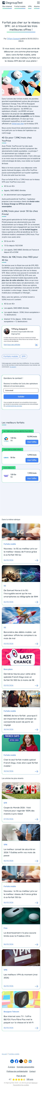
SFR (23, 356)
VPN (29, 6)
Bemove (34, 1083)
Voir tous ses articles (12, 345)
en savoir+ (13, 367)
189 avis (29, 1079)
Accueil (4, 1054)
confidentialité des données (13, 406)
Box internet (7, 6)
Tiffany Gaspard (13, 39)
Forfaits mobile (11, 356)
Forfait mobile (19, 6)
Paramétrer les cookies (21, 1085)
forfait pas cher (18, 124)
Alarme (37, 6)
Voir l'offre (32, 442)
